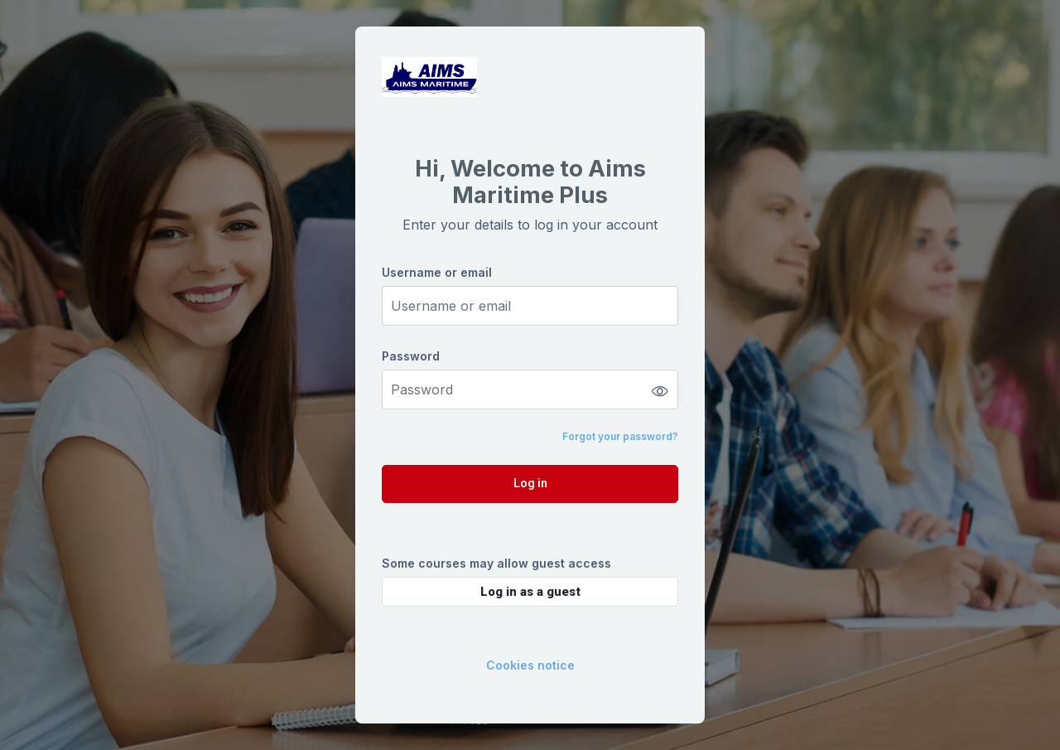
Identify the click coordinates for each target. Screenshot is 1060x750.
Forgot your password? (620, 436)
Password (411, 356)
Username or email (437, 272)
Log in (530, 483)
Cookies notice (530, 665)
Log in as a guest (530, 591)
